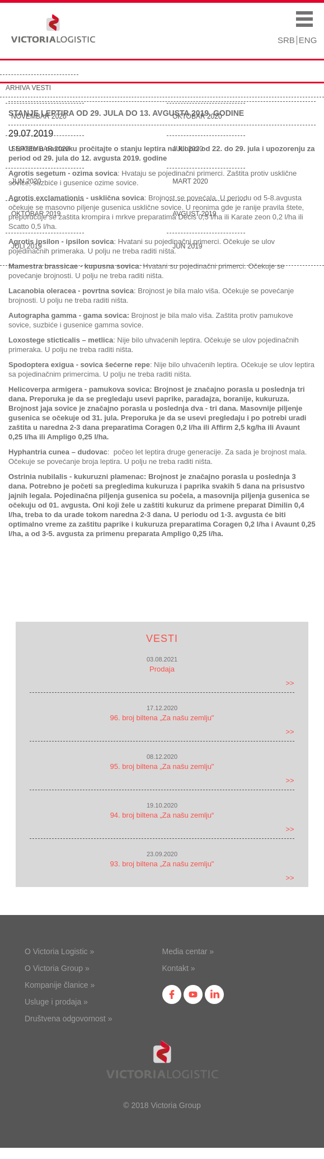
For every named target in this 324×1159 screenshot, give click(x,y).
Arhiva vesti (28, 88)
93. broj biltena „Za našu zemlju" (162, 864)
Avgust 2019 (194, 214)
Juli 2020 (187, 149)
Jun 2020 (26, 181)
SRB (286, 40)
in (214, 994)
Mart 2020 (190, 181)
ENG (308, 40)
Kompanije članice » (60, 984)
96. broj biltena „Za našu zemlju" (162, 718)
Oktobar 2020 (197, 116)
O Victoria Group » (57, 968)
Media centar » (188, 951)
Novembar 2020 (39, 116)
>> (289, 683)
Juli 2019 (26, 246)
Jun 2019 (187, 246)
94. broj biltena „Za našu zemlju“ (162, 815)
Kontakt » (178, 968)
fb (171, 994)
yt (193, 994)
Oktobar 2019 (36, 214)
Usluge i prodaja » (56, 1001)
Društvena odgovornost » (68, 1018)
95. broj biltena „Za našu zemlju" (162, 766)
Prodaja (162, 669)
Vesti (162, 638)
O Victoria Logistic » (59, 951)
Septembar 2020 (40, 149)
